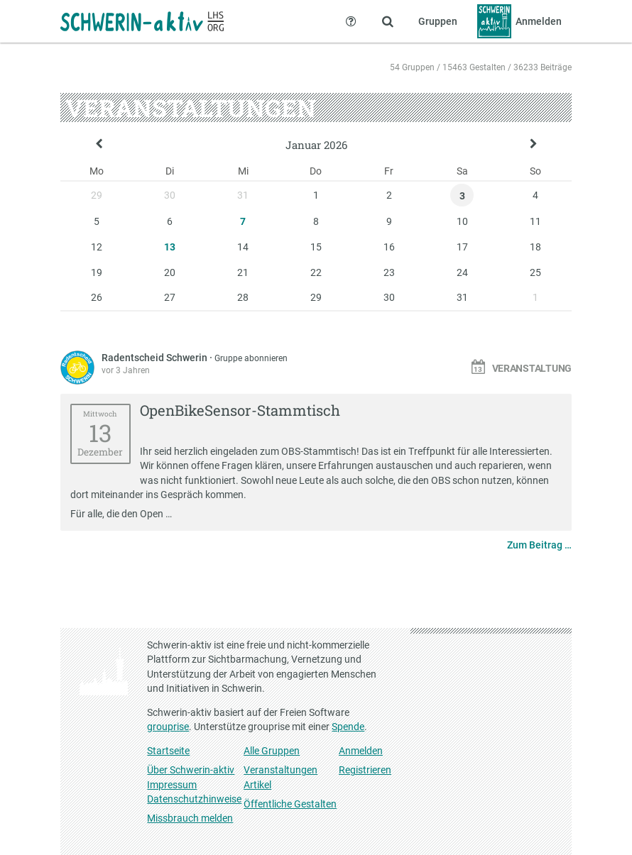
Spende (348, 726)
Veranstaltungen (280, 770)
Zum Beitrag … (539, 545)
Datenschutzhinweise (194, 799)
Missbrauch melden (190, 818)
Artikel (257, 784)
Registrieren (365, 770)
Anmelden (361, 750)
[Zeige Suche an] (387, 21)
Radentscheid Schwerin (155, 357)
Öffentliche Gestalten (290, 804)
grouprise (168, 726)
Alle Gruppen (272, 750)
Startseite (168, 750)
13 (169, 247)
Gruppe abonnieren (251, 358)
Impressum (172, 784)
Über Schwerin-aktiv (190, 770)
